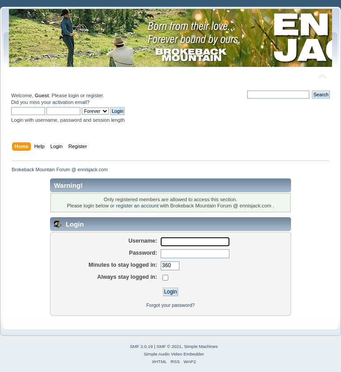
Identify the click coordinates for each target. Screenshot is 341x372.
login (73, 95)
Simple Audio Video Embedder (174, 353)
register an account (137, 205)
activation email (69, 102)
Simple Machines (201, 346)
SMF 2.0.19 (141, 346)
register (94, 95)
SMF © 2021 (169, 346)
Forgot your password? (170, 305)
